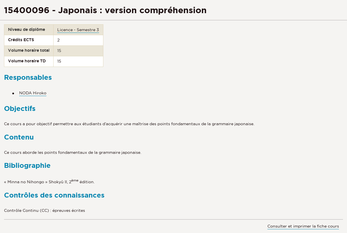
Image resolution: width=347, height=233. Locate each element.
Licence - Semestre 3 (78, 29)
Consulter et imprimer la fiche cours (303, 226)
